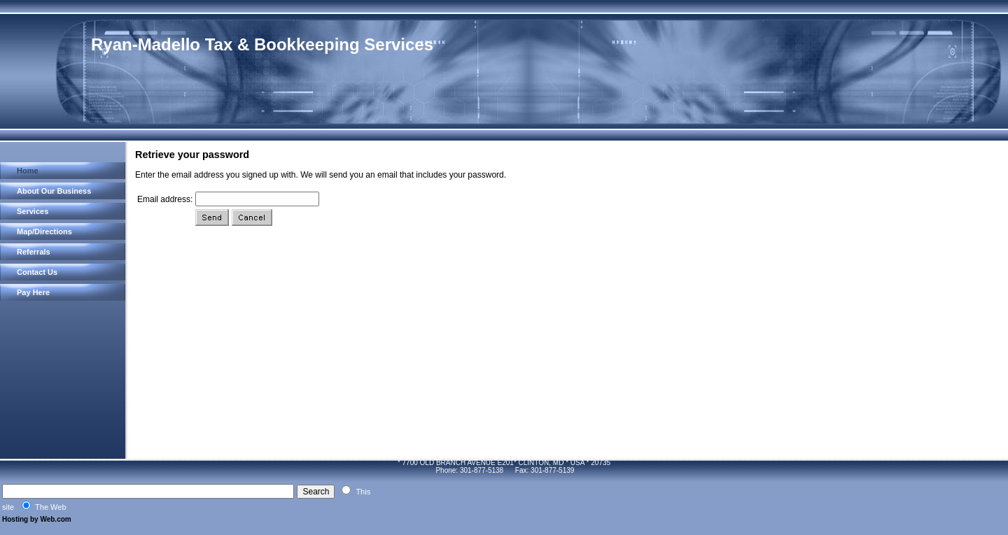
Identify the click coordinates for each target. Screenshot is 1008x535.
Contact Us (37, 272)
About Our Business (54, 191)
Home (27, 170)
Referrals (33, 252)
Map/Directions (44, 231)
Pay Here (33, 292)
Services (32, 211)
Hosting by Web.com (36, 519)
